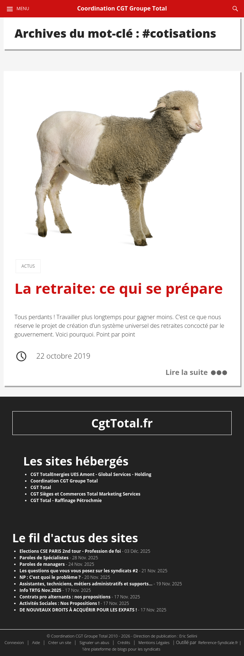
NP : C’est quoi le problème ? (50, 577)
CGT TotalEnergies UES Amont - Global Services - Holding (90, 474)
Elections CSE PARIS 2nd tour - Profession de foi (70, 551)
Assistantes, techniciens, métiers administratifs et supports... (86, 584)
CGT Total (40, 487)
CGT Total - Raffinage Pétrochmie (66, 500)
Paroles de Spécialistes (44, 558)
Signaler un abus (94, 642)
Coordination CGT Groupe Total (122, 8)
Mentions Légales (154, 642)
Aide (36, 642)
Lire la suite (186, 372)
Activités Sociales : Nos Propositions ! (60, 603)
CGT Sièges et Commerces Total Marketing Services (85, 494)
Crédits (123, 642)
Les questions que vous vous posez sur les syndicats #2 (79, 571)
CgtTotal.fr (122, 423)
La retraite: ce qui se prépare (119, 288)
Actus (28, 266)
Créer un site (59, 642)
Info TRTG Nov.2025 (41, 590)
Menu (22, 8)
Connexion (14, 642)
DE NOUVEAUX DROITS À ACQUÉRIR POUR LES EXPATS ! (78, 610)
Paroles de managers (42, 564)
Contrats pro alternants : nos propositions (65, 597)
